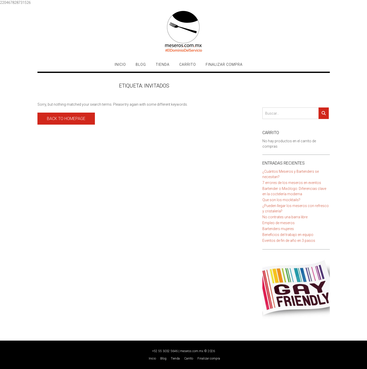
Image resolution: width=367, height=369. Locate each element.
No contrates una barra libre (285, 217)
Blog (141, 64)
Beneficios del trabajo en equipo (287, 235)
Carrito (187, 64)
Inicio (120, 64)
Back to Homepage (66, 118)
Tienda (163, 64)
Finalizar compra (224, 64)
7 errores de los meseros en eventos (291, 183)
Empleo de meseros (278, 223)
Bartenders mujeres (278, 229)
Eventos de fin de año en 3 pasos (288, 240)
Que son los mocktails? (281, 200)
